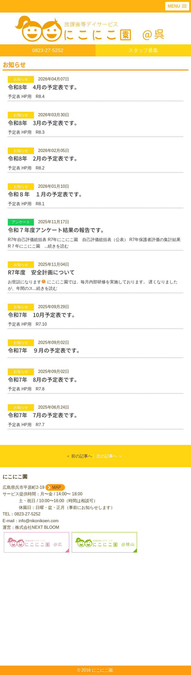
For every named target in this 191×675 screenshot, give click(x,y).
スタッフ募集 (143, 50)
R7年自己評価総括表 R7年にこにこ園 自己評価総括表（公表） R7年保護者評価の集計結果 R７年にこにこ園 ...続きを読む (95, 237)
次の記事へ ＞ (109, 456)
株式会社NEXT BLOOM (37, 527)
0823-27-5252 (47, 50)
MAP (56, 487)
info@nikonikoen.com (38, 521)
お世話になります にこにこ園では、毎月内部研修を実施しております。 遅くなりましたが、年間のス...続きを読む (95, 280)
